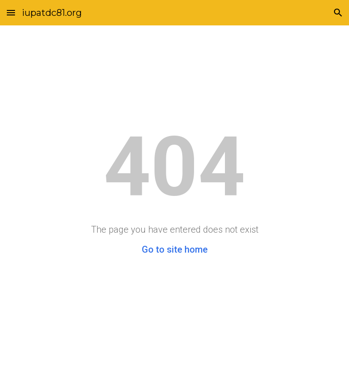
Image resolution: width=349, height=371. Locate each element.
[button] (11, 12)
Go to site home (175, 249)
